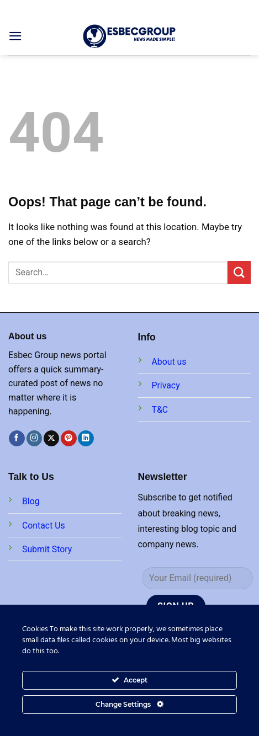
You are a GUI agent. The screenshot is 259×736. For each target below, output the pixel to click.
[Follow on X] (52, 438)
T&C (160, 409)
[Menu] (15, 36)
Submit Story (47, 549)
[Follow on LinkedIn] (86, 438)
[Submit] (239, 272)
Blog (31, 501)
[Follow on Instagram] (35, 438)
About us (169, 361)
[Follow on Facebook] (17, 438)
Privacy (166, 385)
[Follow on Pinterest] (69, 438)
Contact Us (43, 525)
